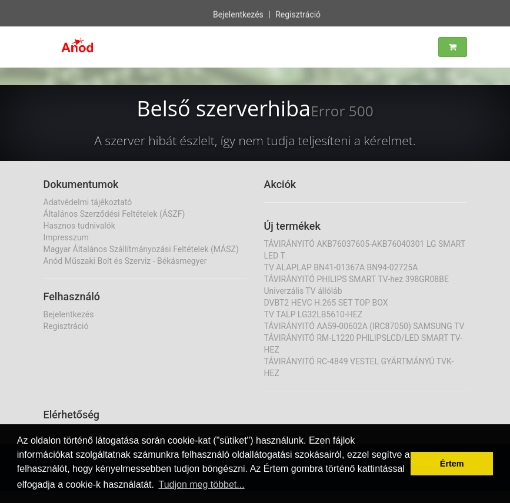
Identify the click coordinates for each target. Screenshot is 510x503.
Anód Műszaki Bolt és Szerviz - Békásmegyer (125, 261)
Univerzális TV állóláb (303, 291)
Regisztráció (298, 14)
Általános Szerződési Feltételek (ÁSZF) (114, 214)
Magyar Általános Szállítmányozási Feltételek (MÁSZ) (141, 249)
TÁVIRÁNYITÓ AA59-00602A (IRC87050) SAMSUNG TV (364, 326)
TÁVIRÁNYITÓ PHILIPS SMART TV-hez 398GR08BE (356, 279)
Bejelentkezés (238, 14)
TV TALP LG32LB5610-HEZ (313, 314)
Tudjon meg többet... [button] (201, 484)
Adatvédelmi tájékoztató (88, 202)
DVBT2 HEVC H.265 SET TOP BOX (326, 302)
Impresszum (66, 237)
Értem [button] (452, 463)
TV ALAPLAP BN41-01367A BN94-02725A (341, 267)
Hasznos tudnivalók (79, 225)
